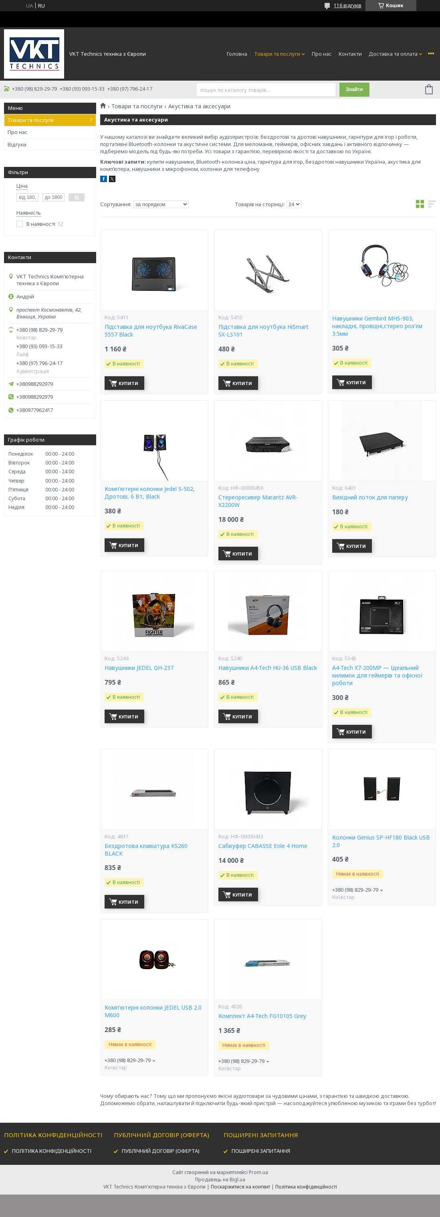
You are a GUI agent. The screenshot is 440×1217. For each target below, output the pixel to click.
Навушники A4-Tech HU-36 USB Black (267, 667)
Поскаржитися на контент (240, 1186)
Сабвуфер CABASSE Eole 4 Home (262, 846)
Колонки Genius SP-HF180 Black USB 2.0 (381, 841)
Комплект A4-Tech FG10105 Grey (262, 1016)
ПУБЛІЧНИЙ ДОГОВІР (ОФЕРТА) (161, 1150)
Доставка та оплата (393, 53)
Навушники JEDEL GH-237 (139, 667)
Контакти (350, 53)
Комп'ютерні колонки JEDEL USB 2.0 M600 (153, 1011)
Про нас (322, 53)
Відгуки (17, 144)
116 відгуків (347, 5)
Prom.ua (258, 1172)
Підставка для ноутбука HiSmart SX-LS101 (263, 330)
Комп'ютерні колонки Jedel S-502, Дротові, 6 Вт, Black (150, 492)
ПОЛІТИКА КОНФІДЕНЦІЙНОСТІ (51, 1150)
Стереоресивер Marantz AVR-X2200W (258, 501)
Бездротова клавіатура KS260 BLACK (146, 849)
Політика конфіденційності (306, 1186)
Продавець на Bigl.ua (220, 1179)
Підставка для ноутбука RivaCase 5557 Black (151, 330)
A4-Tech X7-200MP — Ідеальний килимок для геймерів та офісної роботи (377, 675)
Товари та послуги (277, 53)
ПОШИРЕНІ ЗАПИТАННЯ (261, 1150)
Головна (237, 53)
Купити (128, 383)
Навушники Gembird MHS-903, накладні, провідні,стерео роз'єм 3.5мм (377, 326)
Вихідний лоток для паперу (370, 497)
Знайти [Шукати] (354, 89)
